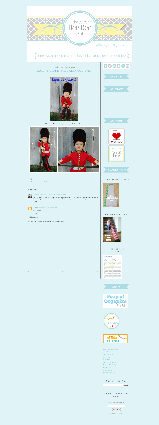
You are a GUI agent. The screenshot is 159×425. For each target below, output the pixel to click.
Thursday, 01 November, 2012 (57, 194)
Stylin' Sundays (107, 370)
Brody (35, 182)
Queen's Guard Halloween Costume (64, 70)
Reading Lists (107, 367)
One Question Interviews (110, 362)
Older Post (96, 272)
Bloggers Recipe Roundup (111, 349)
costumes (40, 182)
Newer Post (31, 272)
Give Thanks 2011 (108, 354)
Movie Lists (106, 357)
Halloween (47, 182)
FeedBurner (120, 413)
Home (64, 272)
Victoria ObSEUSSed (40, 194)
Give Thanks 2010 (108, 352)
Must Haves (106, 359)
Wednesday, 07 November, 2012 (48, 207)
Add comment (33, 217)
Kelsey (35, 207)
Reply (35, 201)
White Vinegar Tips (109, 372)
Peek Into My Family (109, 365)
